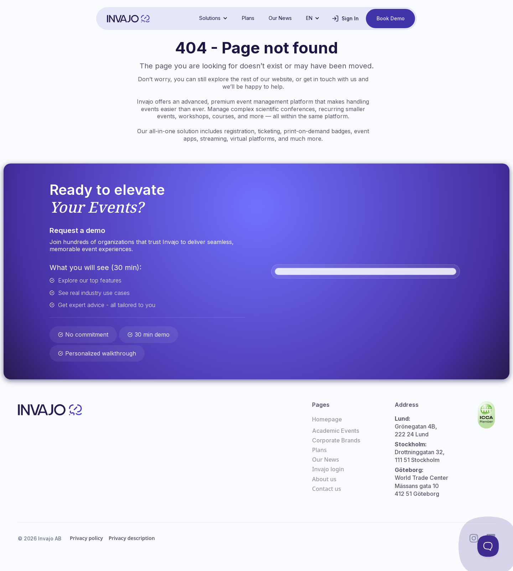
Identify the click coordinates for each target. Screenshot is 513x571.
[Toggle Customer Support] (488, 546)
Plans (248, 18)
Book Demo (391, 18)
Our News (280, 18)
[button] (213, 18)
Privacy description (132, 538)
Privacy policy (86, 538)
